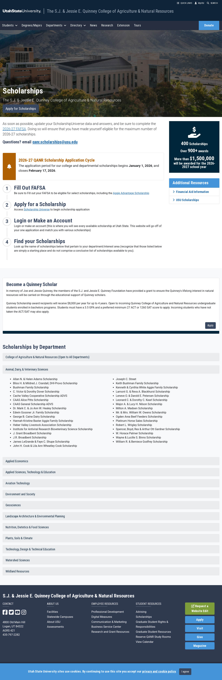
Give (200, 637)
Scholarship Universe (37, 209)
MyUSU (199, 3)
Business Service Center (106, 626)
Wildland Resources (17, 571)
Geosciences (13, 505)
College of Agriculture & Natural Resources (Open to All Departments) (47, 357)
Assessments (55, 626)
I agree (185, 671)
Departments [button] (56, 25)
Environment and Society (20, 494)
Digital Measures (101, 616)
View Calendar (144, 642)
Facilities (52, 611)
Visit (200, 628)
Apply (210, 325)
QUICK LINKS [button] (184, 3)
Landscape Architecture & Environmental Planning (35, 516)
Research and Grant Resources (110, 631)
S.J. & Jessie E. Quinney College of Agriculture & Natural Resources (68, 595)
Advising (141, 611)
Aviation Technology (18, 483)
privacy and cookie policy (159, 671)
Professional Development (107, 611)
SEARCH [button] (212, 3)
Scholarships (144, 616)
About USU (53, 622)
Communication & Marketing (109, 622)
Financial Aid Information (191, 192)
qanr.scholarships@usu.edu (55, 142)
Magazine (199, 646)
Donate (209, 25)
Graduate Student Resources (153, 631)
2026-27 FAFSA (14, 129)
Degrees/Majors (32, 25)
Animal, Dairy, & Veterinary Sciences (27, 369)
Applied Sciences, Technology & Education (31, 472)
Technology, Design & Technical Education (30, 549)
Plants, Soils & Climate (19, 538)
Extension (123, 25)
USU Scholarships (186, 200)
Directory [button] (78, 25)
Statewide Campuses (60, 616)
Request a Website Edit (199, 608)
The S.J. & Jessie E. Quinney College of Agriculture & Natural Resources (110, 11)
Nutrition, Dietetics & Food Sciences (27, 527)
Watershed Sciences (18, 560)
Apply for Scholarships (21, 109)
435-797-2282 (11, 634)
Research (107, 25)
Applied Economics (17, 461)
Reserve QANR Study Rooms (153, 636)
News (93, 25)
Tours (137, 25)
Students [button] (10, 25)
